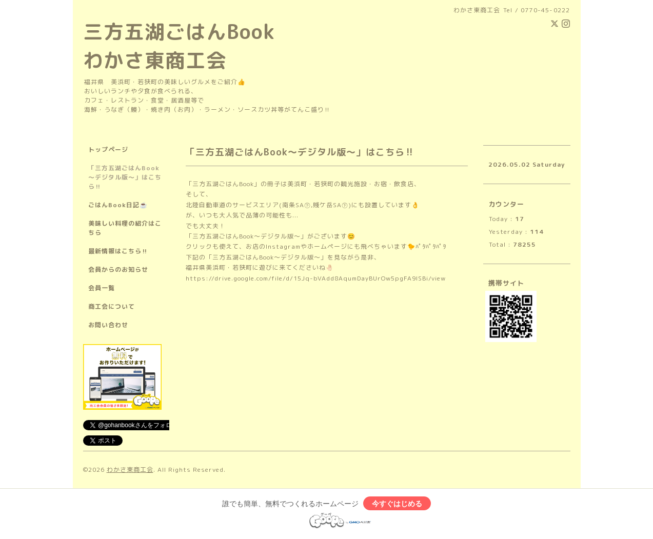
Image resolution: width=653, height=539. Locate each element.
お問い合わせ (108, 325)
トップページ (108, 149)
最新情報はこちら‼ (118, 251)
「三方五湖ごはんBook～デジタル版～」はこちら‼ (125, 177)
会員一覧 (101, 288)
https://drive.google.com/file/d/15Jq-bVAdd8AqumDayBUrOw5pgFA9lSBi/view (316, 278)
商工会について (111, 306)
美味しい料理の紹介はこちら (125, 228)
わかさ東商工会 (130, 469)
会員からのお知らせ (118, 269)
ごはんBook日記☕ (118, 205)
